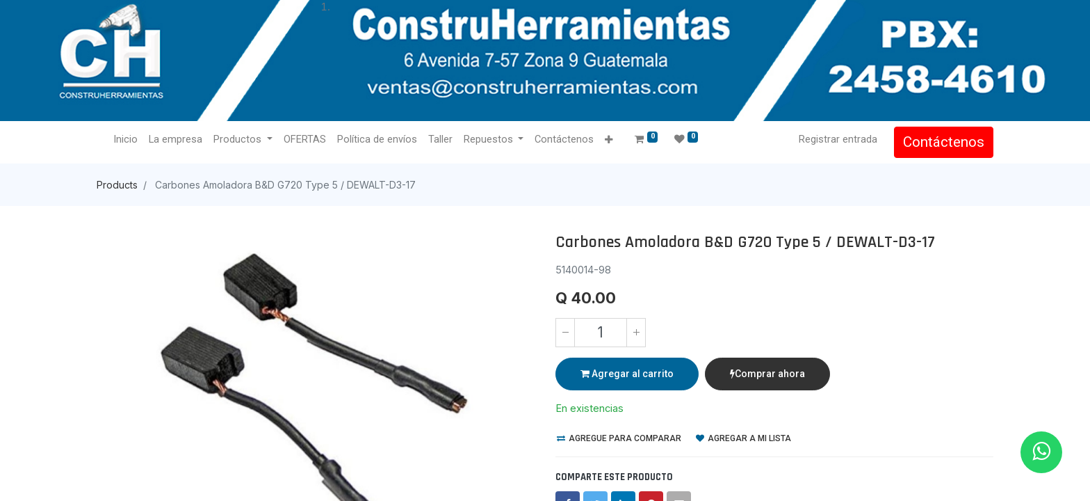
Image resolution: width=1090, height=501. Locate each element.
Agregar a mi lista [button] (743, 438)
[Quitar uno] (565, 333)
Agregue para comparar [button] (619, 438)
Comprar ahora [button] (767, 373)
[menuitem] (125, 140)
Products (117, 185)
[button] (608, 140)
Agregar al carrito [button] (627, 373)
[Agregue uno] (636, 333)
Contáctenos (943, 142)
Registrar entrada (838, 139)
